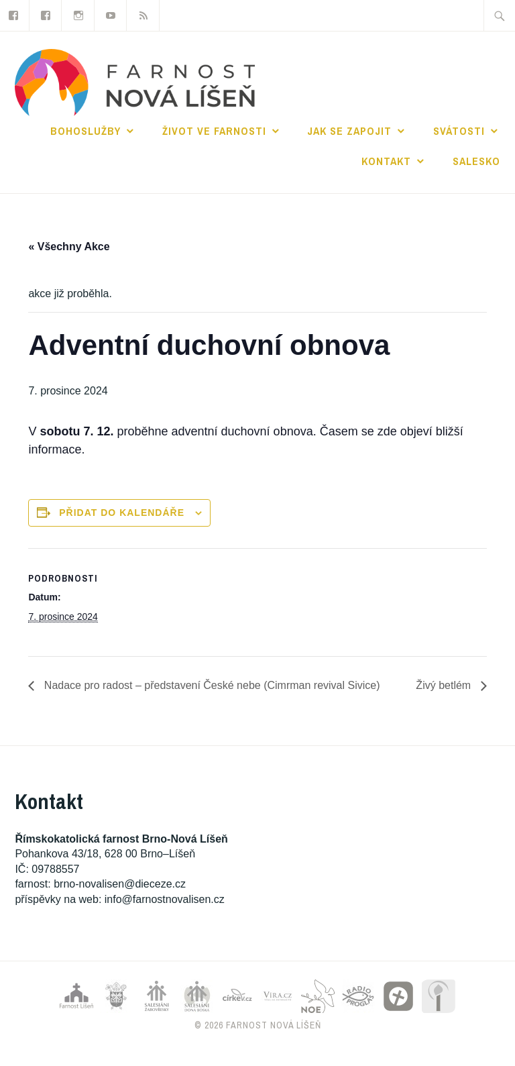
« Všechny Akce (68, 246)
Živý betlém (444, 685)
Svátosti (459, 130)
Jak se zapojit (349, 130)
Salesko (476, 161)
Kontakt (386, 161)
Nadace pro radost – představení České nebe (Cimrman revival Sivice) (210, 685)
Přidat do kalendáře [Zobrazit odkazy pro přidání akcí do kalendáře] (121, 512)
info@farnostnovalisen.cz (165, 899)
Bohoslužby (85, 130)
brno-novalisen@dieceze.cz (120, 884)
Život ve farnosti (214, 130)
